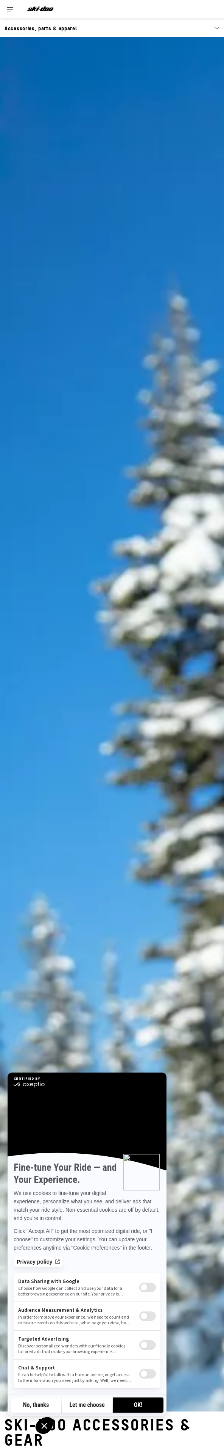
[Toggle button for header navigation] (10, 9)
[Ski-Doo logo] (40, 9)
